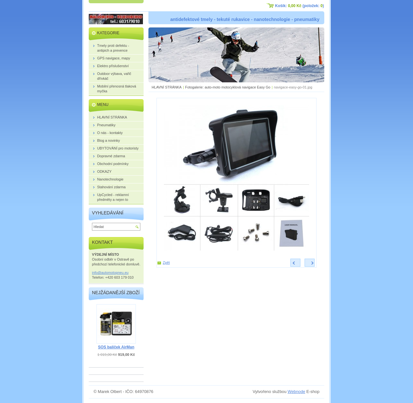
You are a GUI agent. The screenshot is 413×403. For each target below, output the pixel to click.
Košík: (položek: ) (299, 6)
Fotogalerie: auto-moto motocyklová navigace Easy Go (227, 87)
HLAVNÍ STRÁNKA (167, 87)
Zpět (166, 262)
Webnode (296, 391)
